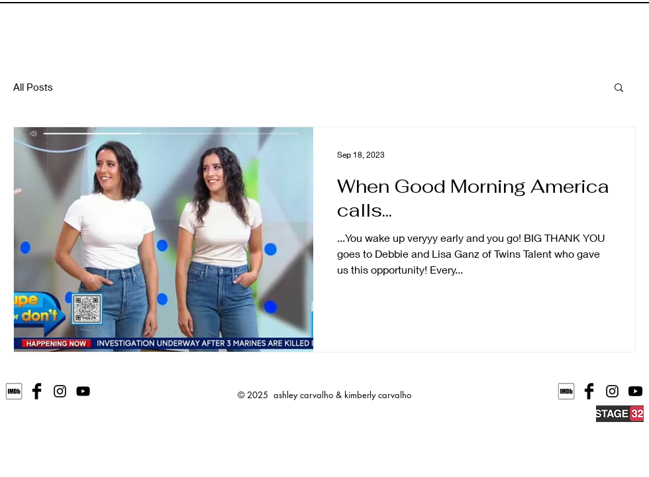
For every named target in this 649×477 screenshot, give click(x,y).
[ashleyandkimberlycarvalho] (36, 391)
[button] (619, 88)
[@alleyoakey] (60, 391)
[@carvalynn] (612, 391)
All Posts (33, 87)
